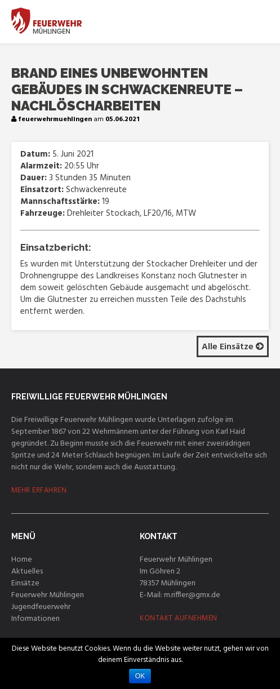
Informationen (35, 618)
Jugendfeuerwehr (40, 607)
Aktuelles (27, 571)
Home (21, 559)
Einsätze (25, 583)
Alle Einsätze (233, 347)
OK (140, 676)
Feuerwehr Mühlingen (47, 595)
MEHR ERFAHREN (39, 490)
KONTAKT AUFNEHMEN (178, 618)
